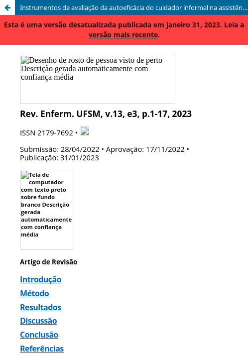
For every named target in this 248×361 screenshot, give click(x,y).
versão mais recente (123, 34)
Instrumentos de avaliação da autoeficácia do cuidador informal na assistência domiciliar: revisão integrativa (134, 7)
